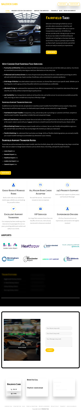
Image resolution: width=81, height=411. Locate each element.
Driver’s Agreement (44, 406)
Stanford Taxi (17, 406)
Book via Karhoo (69, 10)
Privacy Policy (55, 406)
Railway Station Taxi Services (22, 10)
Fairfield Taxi (8, 406)
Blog (61, 10)
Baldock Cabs (9, 4)
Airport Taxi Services (42, 10)
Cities (8, 10)
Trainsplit (54, 10)
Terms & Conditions (31, 406)
